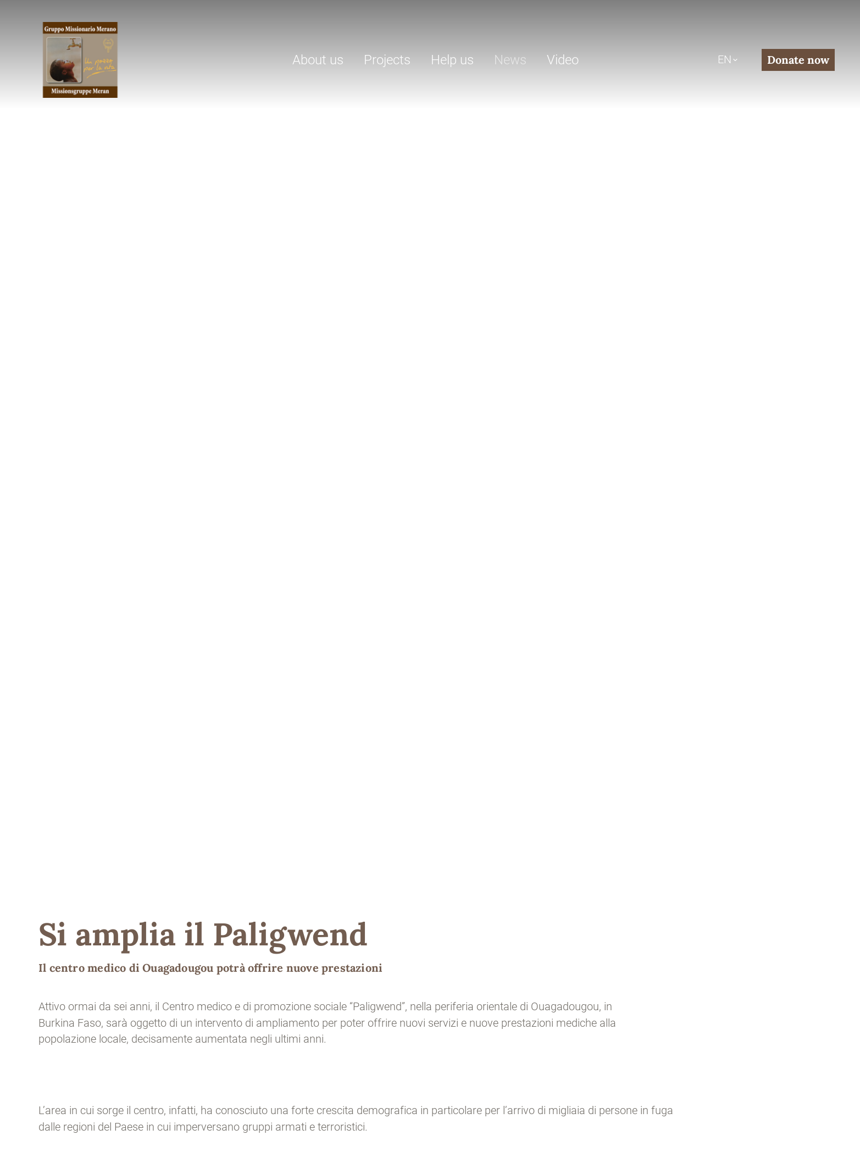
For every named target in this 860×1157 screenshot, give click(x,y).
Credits (232, 1098)
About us (317, 60)
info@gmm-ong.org (85, 930)
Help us (452, 60)
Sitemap (188, 1098)
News (510, 60)
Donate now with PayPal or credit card (528, 914)
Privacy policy (288, 1098)
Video (563, 60)
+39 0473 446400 (191, 930)
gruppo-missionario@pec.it (102, 946)
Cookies (346, 1098)
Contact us (69, 989)
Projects (387, 60)
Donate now (798, 60)
